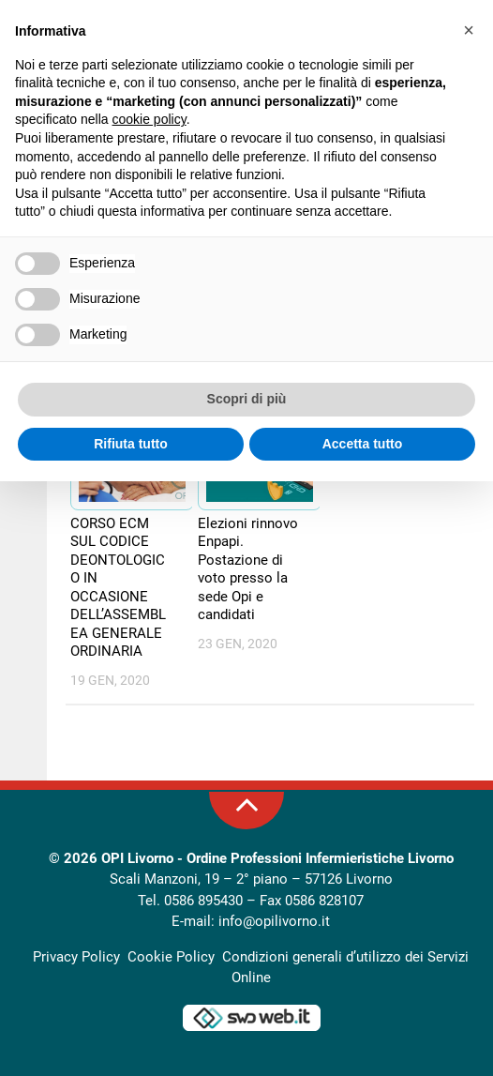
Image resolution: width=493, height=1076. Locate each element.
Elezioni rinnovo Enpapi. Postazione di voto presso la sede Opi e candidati (248, 569)
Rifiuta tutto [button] (131, 443)
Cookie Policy (171, 956)
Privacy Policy (76, 956)
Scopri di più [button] (247, 398)
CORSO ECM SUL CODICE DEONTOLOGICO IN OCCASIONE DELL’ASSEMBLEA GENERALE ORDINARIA (118, 587)
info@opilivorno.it (274, 922)
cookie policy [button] (149, 119)
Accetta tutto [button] (362, 443)
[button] (469, 30)
